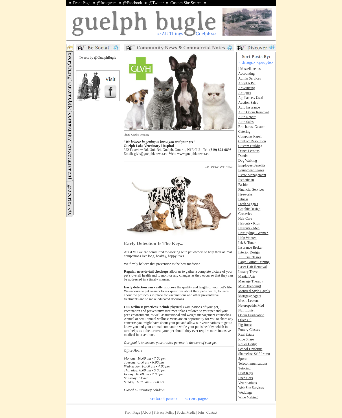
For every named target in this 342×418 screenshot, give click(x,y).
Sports (242, 358)
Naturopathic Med (251, 305)
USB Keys (245, 373)
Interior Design (248, 252)
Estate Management (252, 175)
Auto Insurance (249, 107)
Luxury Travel (248, 271)
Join (201, 412)
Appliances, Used (250, 98)
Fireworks (245, 194)
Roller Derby (247, 344)
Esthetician (246, 180)
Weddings (245, 392)
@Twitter (156, 3)
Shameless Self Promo (254, 354)
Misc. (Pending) (249, 286)
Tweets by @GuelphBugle (97, 57)
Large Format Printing (254, 262)
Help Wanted (247, 238)
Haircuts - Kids (249, 223)
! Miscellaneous (249, 69)
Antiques (244, 93)
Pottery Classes (249, 329)
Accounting (246, 73)
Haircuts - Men (248, 228)
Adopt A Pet (246, 83)
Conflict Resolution (252, 141)
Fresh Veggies (248, 204)
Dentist (243, 155)
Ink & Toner (247, 242)
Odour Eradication (251, 315)
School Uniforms (250, 349)
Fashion (243, 184)
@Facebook (132, 3)
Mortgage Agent (249, 296)
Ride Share (246, 339)
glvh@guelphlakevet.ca (150, 154)
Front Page (81, 3)
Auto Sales (246, 122)
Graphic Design (249, 209)
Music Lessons (248, 300)
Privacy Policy (164, 412)
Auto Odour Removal (253, 112)
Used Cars (245, 378)
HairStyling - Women (253, 233)
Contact (211, 412)
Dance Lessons (248, 151)
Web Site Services (251, 387)
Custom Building (250, 146)
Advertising (246, 88)
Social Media (186, 412)
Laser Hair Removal (252, 267)
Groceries (245, 213)
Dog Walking (247, 160)
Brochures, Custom (251, 126)
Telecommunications (252, 363)
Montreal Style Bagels (254, 291)
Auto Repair (247, 117)
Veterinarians (247, 383)
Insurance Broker (250, 247)
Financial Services (251, 189)
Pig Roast (245, 325)
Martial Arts (246, 276)
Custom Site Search (186, 3)
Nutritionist (246, 310)
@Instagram (107, 3)
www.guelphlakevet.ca (193, 154)
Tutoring (244, 368)
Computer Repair (250, 136)
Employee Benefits (251, 165)
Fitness (243, 199)
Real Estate (246, 334)
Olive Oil (244, 320)
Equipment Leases (251, 170)
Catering (244, 131)
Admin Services (249, 78)
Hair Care (245, 218)
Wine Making (247, 397)
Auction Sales (248, 102)
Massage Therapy (250, 281)
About (146, 412)
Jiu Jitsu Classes (249, 257)
